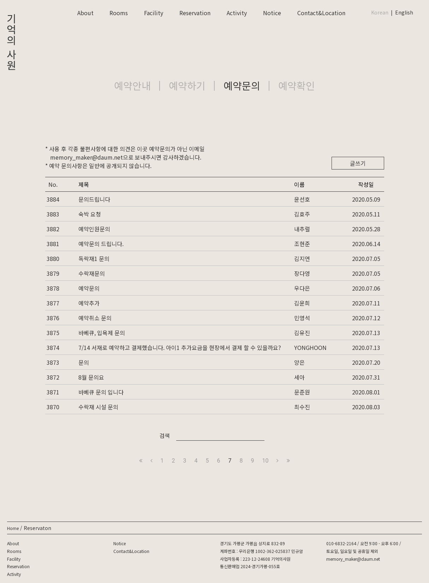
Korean (379, 12)
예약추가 (89, 303)
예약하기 (187, 85)
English (404, 12)
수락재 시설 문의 (98, 407)
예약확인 (296, 85)
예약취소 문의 (95, 318)
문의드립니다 (94, 199)
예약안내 (132, 85)
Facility (153, 12)
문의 (83, 362)
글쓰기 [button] (358, 163)
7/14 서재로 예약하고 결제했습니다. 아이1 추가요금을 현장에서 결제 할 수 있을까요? (179, 347)
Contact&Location (321, 12)
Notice (272, 12)
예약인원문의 (94, 229)
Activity (237, 12)
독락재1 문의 (93, 258)
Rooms (118, 12)
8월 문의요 (91, 377)
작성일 (366, 184)
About (85, 12)
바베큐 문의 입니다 (101, 392)
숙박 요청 (89, 214)
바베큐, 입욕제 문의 (101, 333)
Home (13, 528)
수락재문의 (91, 273)
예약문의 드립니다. (101, 244)
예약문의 (242, 85)
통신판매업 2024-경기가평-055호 (250, 566)
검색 (164, 435)
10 (265, 460)
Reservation (194, 12)
